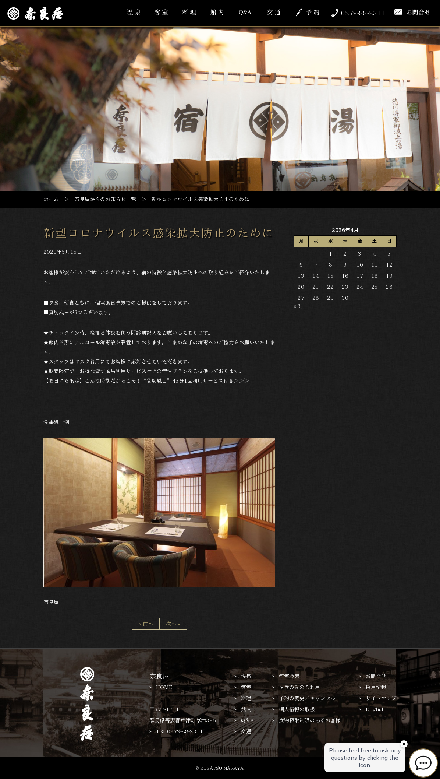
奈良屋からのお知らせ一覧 (105, 198)
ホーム (51, 198)
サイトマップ (381, 698)
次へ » (173, 624)
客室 (246, 687)
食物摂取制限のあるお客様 (310, 720)
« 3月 (300, 306)
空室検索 (289, 676)
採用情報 (376, 687)
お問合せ (376, 676)
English (375, 709)
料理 (246, 698)
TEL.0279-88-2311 (179, 731)
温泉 (246, 676)
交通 (246, 731)
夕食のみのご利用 (299, 687)
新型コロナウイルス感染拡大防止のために (158, 233)
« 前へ (146, 624)
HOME (164, 687)
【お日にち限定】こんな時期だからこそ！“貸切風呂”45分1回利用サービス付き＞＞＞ (146, 380)
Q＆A (247, 720)
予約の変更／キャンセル (307, 698)
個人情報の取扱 (297, 709)
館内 (246, 709)
